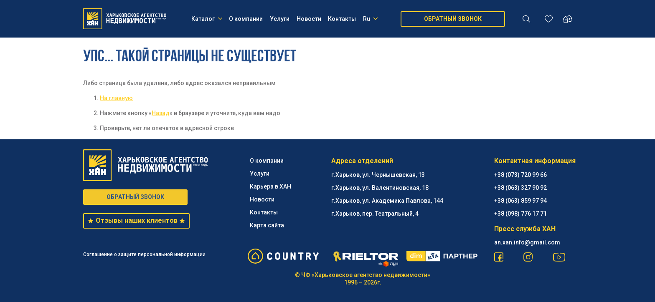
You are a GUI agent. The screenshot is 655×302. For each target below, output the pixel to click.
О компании (246, 18)
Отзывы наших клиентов (136, 220)
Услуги (279, 18)
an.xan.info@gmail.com (527, 242)
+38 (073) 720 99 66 (520, 174)
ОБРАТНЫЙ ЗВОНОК (453, 18)
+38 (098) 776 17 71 (520, 213)
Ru (370, 18)
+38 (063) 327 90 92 (520, 187)
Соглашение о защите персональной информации (144, 254)
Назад (161, 113)
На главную (116, 98)
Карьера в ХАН (270, 186)
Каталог (206, 18)
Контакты (342, 18)
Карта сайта (267, 225)
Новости (309, 18)
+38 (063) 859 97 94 (520, 200)
